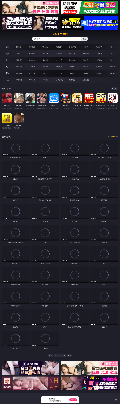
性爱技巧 (112, 73)
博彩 (7, 47)
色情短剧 (86, 80)
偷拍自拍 (32, 60)
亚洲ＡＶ (19, 54)
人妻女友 (45, 73)
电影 (7, 60)
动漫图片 (59, 67)
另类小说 (86, 73)
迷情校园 (72, 73)
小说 (7, 73)
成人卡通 (45, 60)
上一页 (57, 355)
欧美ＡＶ (45, 54)
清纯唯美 (86, 67)
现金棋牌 (99, 47)
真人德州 (32, 47)
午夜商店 (32, 80)
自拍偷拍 (32, 54)
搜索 (84, 39)
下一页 (63, 355)
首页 (50, 355)
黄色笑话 (99, 73)
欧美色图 (45, 67)
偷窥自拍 (19, 67)
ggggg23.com (60, 34)
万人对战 (45, 47)
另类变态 (112, 60)
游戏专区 (59, 47)
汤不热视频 (59, 80)
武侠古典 (59, 73)
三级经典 (6, 136)
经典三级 (86, 60)
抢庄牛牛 (112, 47)
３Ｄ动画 (59, 54)
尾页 (69, 355)
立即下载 (73, 400)
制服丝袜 (72, 60)
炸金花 (85, 47)
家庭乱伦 (32, 73)
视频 (7, 53)
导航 (7, 80)
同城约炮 (19, 80)
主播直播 (99, 54)
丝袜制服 (86, 54)
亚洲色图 (32, 67)
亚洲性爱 (19, 60)
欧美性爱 (59, 60)
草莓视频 (45, 80)
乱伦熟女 (99, 60)
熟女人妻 (72, 54)
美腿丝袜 (72, 67)
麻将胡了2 (72, 47)
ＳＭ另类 (112, 54)
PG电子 (18, 47)
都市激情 (19, 73)
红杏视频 (72, 80)
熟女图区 (99, 67)
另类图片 (112, 67)
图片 (7, 66)
